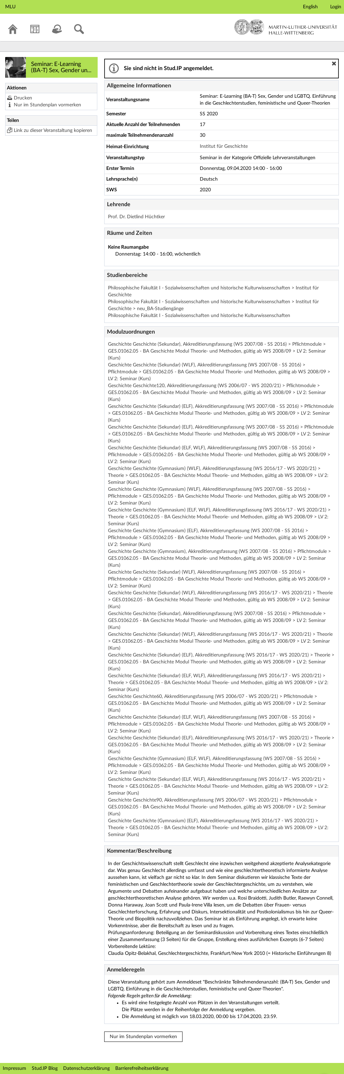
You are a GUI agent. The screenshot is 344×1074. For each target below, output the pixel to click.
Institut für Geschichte (224, 146)
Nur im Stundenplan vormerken (47, 105)
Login (335, 6)
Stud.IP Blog (45, 1068)
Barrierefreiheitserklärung (141, 1068)
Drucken (23, 98)
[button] (334, 63)
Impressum (14, 1068)
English (310, 6)
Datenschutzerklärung (86, 1068)
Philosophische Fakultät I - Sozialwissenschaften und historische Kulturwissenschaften (199, 315)
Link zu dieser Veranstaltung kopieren (53, 130)
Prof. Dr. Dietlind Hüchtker (136, 216)
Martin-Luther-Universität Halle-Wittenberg (286, 27)
